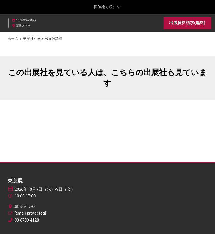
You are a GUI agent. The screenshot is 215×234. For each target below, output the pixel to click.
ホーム (13, 39)
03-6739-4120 (26, 220)
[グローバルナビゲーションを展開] (107, 6)
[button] (187, 23)
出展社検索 (32, 39)
